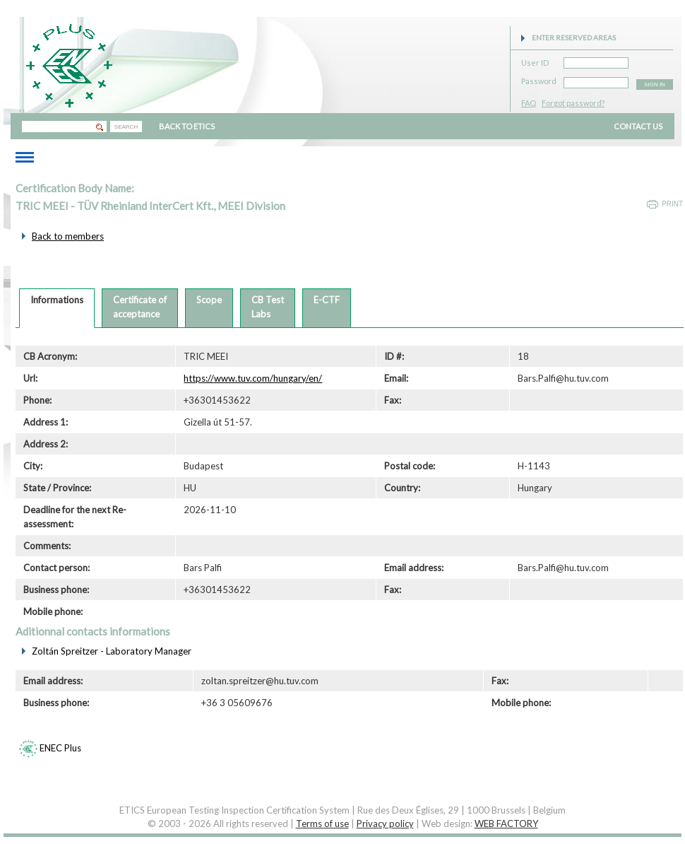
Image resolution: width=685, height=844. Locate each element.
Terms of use (322, 823)
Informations (56, 299)
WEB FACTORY (506, 823)
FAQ (528, 102)
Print (672, 204)
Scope (209, 299)
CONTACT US (638, 126)
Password (538, 78)
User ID (535, 60)
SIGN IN (654, 84)
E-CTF (327, 299)
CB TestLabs (267, 307)
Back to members (68, 236)
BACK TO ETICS (187, 126)
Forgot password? (573, 102)
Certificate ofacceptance (140, 307)
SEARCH (126, 127)
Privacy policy (385, 823)
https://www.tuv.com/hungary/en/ (253, 378)
